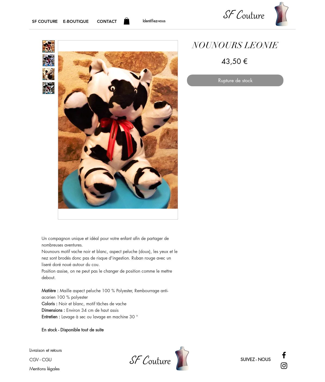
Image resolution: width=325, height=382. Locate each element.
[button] (127, 20)
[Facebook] (284, 355)
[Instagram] (284, 365)
